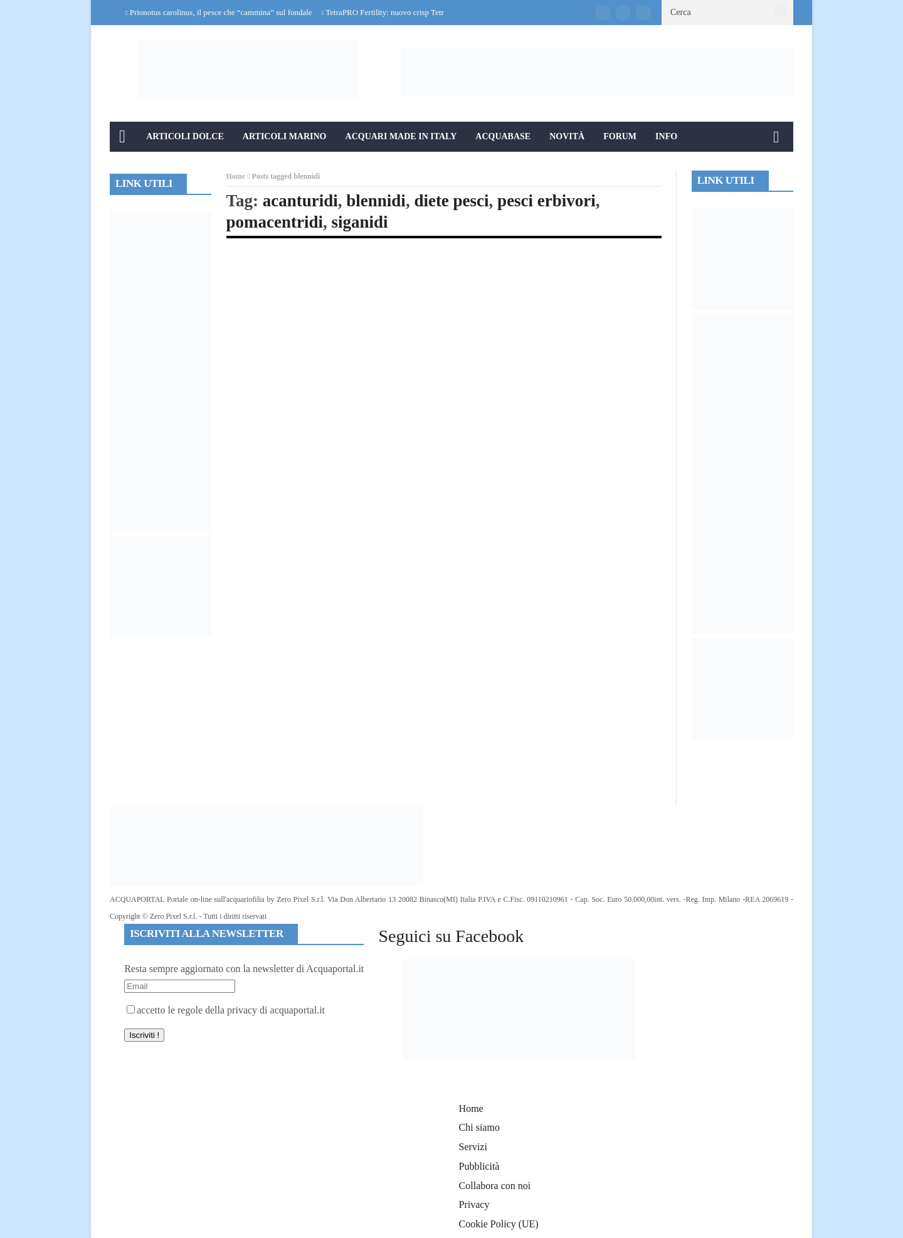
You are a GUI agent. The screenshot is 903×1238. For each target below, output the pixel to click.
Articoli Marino (285, 136)
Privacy (474, 1204)
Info (666, 136)
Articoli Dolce (185, 136)
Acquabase (503, 136)
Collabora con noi (495, 1185)
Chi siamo (479, 1127)
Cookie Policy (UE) (499, 1224)
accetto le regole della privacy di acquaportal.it (226, 1010)
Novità (566, 136)
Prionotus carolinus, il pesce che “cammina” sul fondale (221, 12)
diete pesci (451, 200)
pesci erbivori (546, 200)
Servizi (473, 1146)
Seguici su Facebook (451, 936)
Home (236, 176)
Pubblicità (479, 1166)
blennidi (376, 200)
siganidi (360, 222)
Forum (619, 136)
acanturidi (300, 200)
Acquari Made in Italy (401, 136)
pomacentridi (275, 222)
